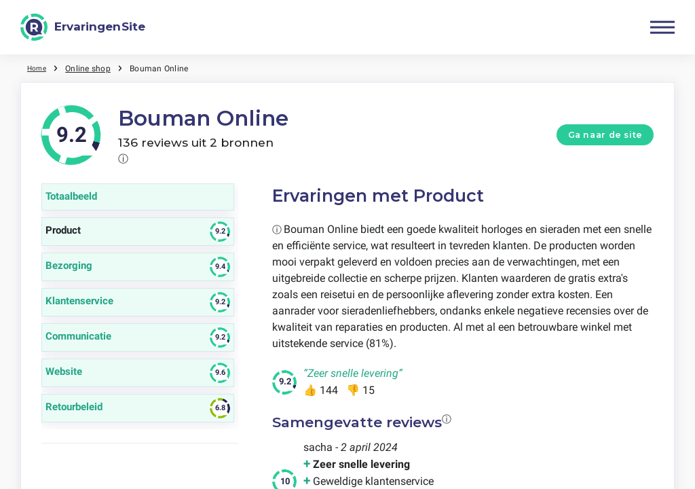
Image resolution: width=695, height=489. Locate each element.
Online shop (92, 68)
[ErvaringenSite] (82, 27)
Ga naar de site (605, 135)
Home (38, 68)
